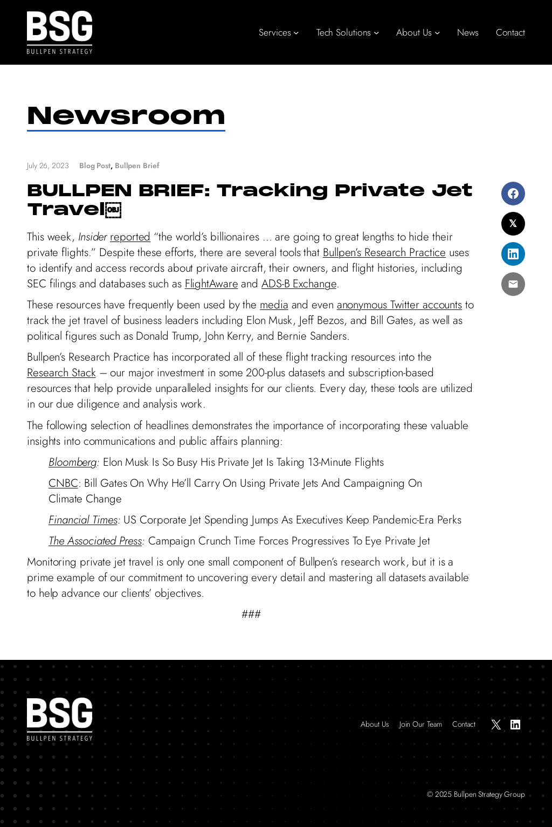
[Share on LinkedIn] (513, 254)
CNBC (63, 483)
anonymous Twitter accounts (399, 305)
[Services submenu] (296, 32)
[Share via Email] (513, 284)
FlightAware (211, 283)
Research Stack (61, 372)
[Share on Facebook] (513, 193)
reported (130, 237)
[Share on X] (513, 224)
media (274, 305)
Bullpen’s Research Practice (384, 252)
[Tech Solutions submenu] (376, 32)
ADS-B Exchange (298, 283)
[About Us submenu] (437, 32)
